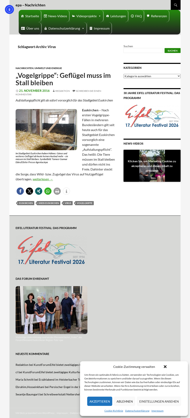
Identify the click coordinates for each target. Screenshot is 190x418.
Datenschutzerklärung (137, 410)
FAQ (138, 16)
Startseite (32, 16)
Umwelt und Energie (48, 68)
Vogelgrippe (84, 203)
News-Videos (57, 16)
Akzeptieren (99, 401)
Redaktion (62, 90)
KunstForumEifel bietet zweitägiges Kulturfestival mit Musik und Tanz (78, 364)
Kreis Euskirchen (49, 203)
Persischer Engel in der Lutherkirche (72, 387)
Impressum (157, 410)
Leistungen (118, 16)
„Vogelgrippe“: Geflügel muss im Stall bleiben (63, 79)
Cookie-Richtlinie (113, 410)
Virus (68, 203)
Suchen (128, 46)
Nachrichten (24, 68)
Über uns (32, 28)
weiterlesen (43, 179)
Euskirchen (26, 203)
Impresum (62, 413)
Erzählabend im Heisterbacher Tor (60, 379)
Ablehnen (125, 401)
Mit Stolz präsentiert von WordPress (35, 413)
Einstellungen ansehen (159, 401)
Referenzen (159, 16)
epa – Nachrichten (30, 5)
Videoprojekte (88, 16)
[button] (165, 367)
